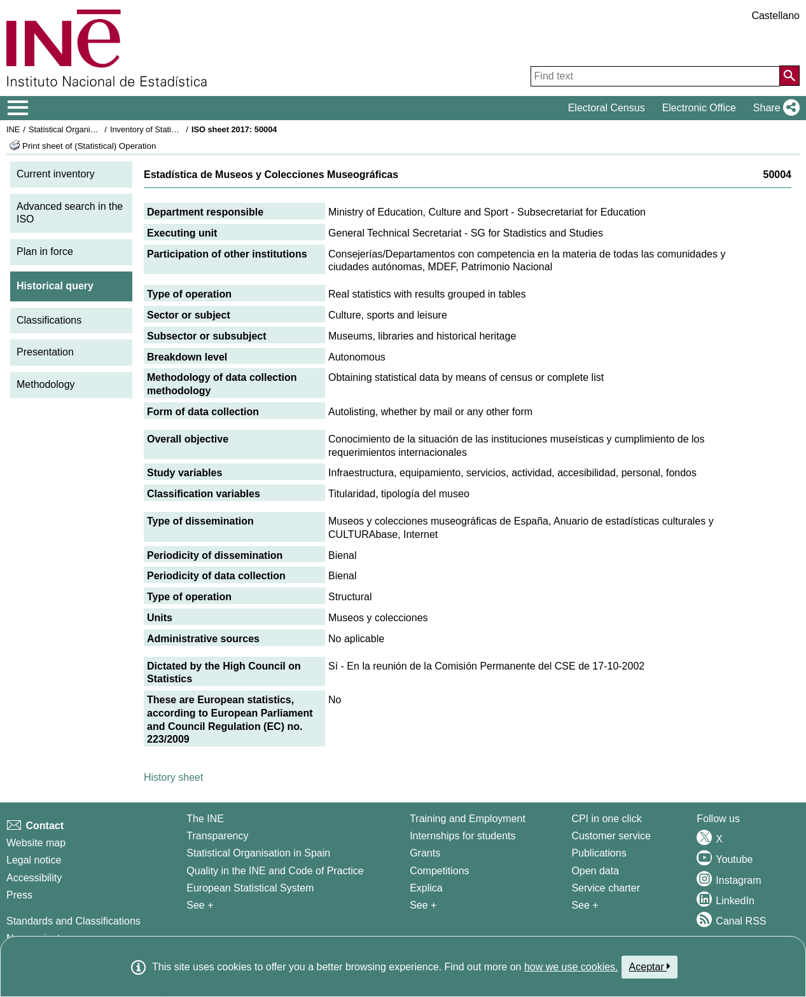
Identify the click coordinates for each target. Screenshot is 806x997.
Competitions (439, 870)
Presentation (45, 352)
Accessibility (34, 877)
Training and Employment (467, 818)
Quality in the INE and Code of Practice (274, 870)
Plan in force (45, 251)
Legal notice (33, 860)
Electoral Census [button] (606, 107)
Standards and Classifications (73, 921)
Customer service (610, 835)
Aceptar (650, 966)
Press (19, 895)
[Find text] (655, 76)
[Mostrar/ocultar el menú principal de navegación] (18, 108)
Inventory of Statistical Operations (171, 129)
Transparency (217, 835)
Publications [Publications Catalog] (598, 853)
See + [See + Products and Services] (584, 905)
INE (13, 129)
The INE (205, 818)
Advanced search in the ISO (70, 213)
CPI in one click (606, 818)
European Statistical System (250, 888)
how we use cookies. (571, 966)
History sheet (173, 777)
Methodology (46, 384)
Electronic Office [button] (699, 107)
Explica (426, 888)
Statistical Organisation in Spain (86, 129)
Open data (595, 870)
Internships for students (462, 835)
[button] (774, 108)
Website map (36, 842)
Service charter (605, 888)
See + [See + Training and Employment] (423, 905)
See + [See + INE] (199, 905)
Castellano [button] (775, 15)
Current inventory (56, 173)
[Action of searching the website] (789, 75)
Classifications (49, 320)
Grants (425, 853)
